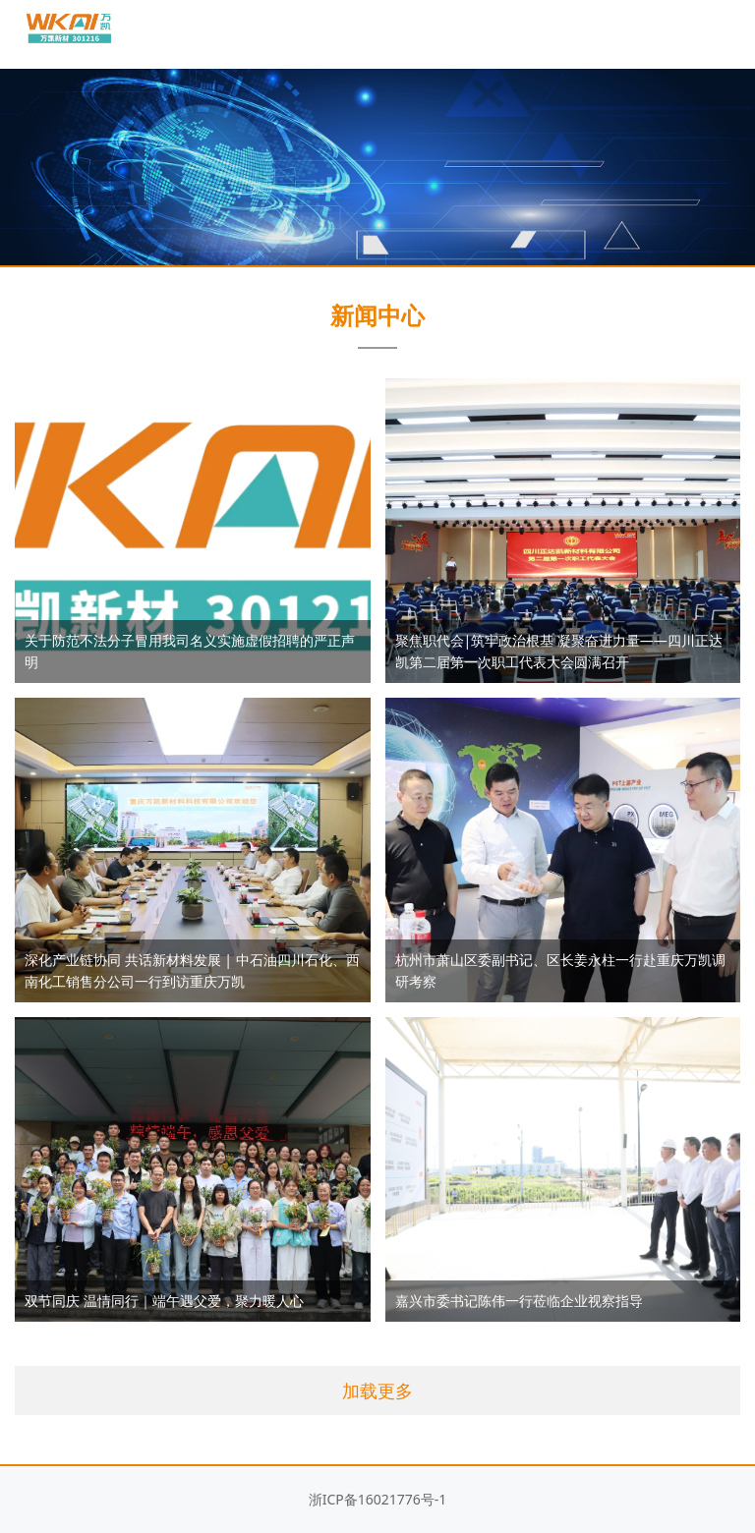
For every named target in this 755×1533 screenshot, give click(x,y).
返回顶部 (720, 1459)
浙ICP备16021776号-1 (378, 1499)
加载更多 (377, 1390)
